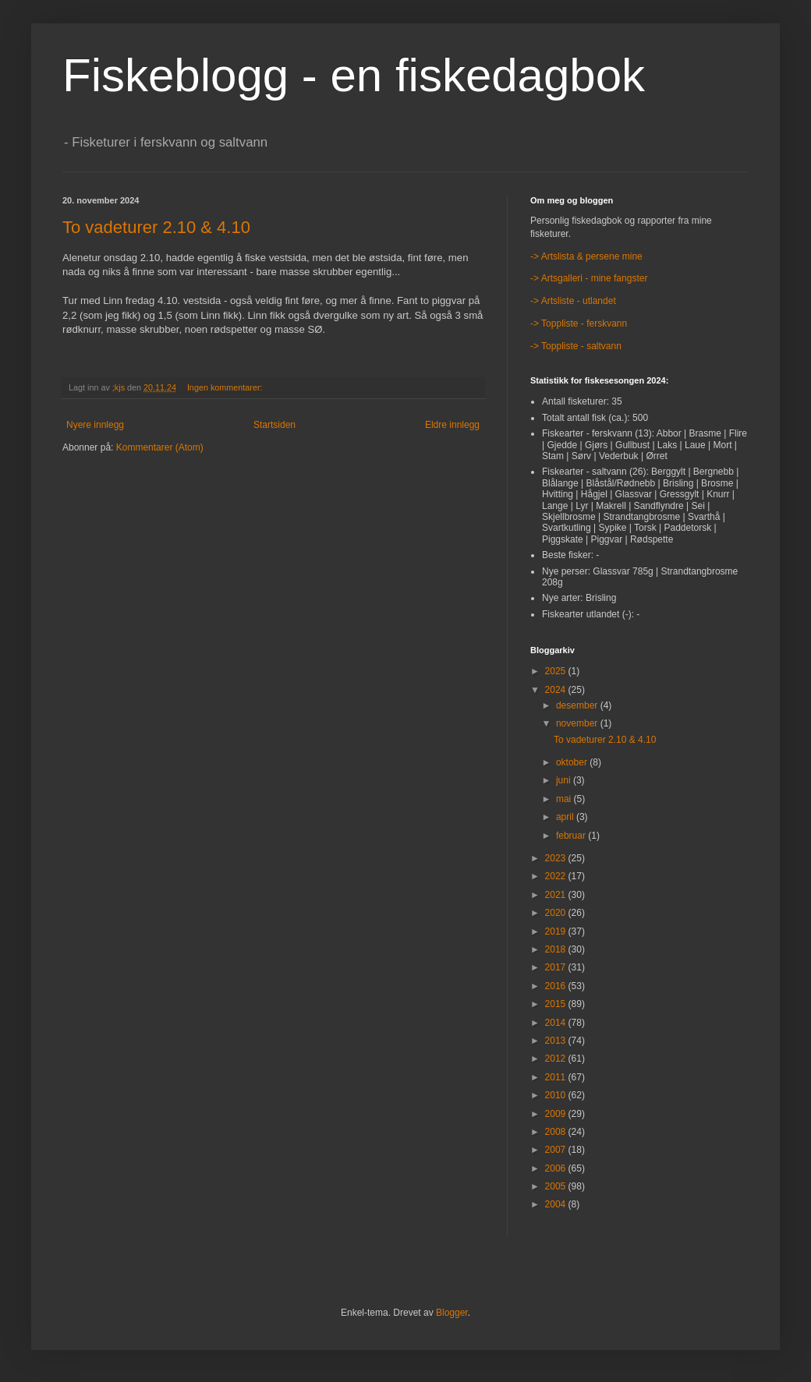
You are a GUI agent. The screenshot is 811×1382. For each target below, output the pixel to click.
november (578, 723)
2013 (556, 1040)
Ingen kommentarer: (226, 387)
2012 (556, 1058)
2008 (556, 1131)
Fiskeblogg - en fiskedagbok (353, 75)
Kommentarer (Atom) (160, 447)
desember (578, 705)
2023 (556, 858)
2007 (556, 1149)
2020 (556, 912)
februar (572, 835)
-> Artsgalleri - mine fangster (588, 278)
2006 (556, 1168)
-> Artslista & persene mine (586, 256)
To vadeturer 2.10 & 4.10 (156, 227)
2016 (556, 986)
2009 (556, 1113)
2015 (556, 1004)
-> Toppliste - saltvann (576, 346)
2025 (556, 671)
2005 (556, 1186)
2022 (556, 876)
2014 (556, 1022)
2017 (556, 967)
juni (564, 780)
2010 (556, 1095)
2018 (556, 949)
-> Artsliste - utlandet (573, 300)
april (566, 816)
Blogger (452, 1312)
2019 (556, 931)
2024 (556, 689)
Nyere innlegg (95, 424)
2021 (556, 894)
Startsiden (274, 424)
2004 (556, 1204)
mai (565, 799)
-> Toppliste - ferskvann (578, 323)
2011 (556, 1077)
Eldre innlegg (452, 424)
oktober (573, 762)
